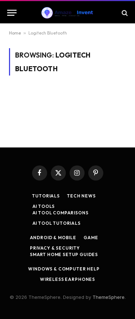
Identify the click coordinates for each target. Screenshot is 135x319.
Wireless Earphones (67, 279)
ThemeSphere (109, 297)
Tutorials (46, 196)
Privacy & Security (55, 248)
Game (91, 237)
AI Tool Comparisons (60, 212)
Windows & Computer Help (63, 269)
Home (15, 33)
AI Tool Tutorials (56, 223)
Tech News (81, 196)
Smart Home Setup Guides (64, 254)
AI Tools (43, 206)
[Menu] (12, 13)
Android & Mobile (53, 237)
